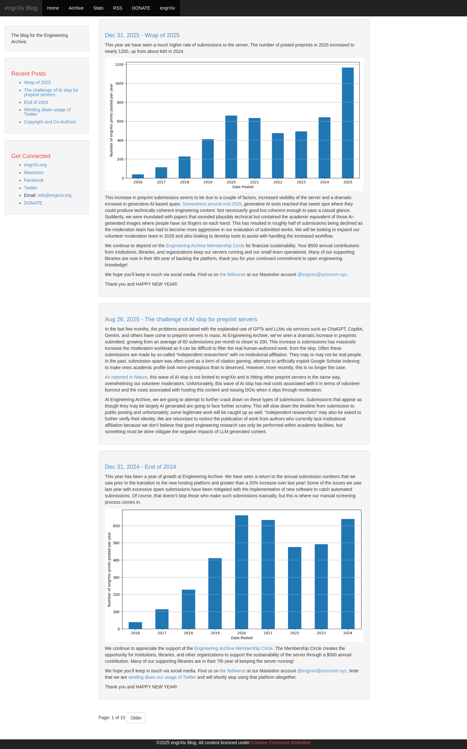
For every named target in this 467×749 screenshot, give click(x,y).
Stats (98, 8)
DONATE (141, 8)
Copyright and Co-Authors (50, 121)
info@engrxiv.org (54, 195)
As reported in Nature (126, 377)
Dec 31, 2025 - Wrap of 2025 (142, 35)
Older (136, 717)
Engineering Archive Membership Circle (205, 245)
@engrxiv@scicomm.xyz (322, 274)
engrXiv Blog (21, 8)
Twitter (30, 187)
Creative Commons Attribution (281, 742)
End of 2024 (36, 102)
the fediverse (233, 274)
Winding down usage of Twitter (47, 112)
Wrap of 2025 (37, 82)
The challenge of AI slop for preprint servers (51, 92)
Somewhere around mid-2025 (212, 203)
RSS (117, 8)
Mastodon (34, 172)
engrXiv (167, 8)
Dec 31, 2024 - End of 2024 (140, 467)
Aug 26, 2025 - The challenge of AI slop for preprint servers (181, 319)
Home (53, 8)
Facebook (34, 180)
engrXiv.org (35, 164)
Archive (76, 8)
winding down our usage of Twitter (162, 677)
